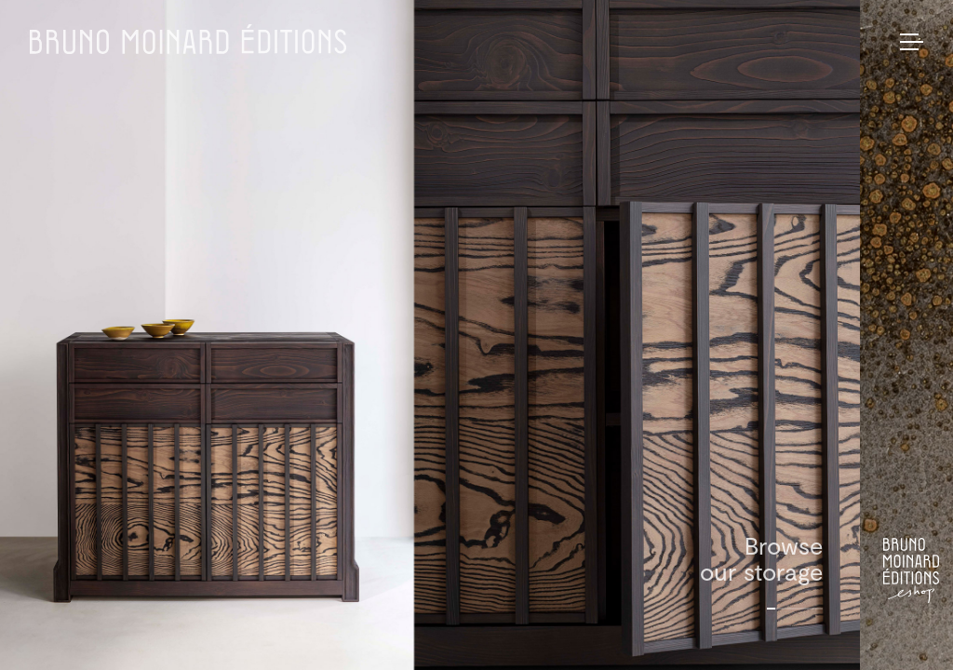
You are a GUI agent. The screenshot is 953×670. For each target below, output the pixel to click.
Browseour (761, 558)
